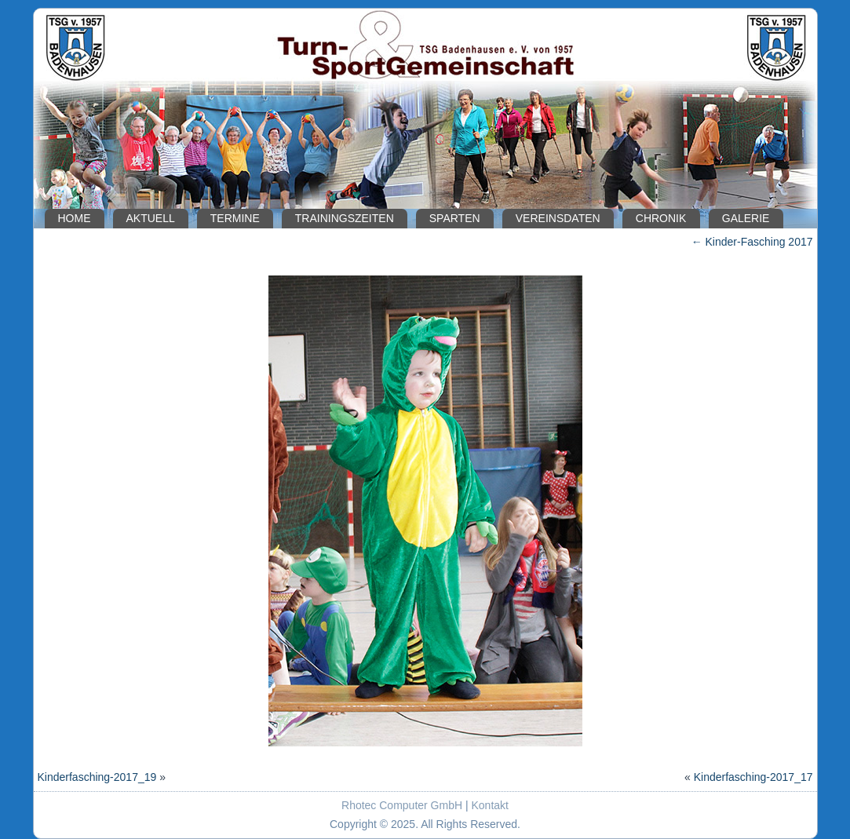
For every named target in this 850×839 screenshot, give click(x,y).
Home (74, 218)
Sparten (454, 218)
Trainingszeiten (344, 218)
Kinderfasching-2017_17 (753, 777)
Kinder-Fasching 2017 (752, 241)
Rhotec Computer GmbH (401, 805)
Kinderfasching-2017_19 (97, 777)
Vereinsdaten (558, 218)
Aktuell (150, 218)
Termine (235, 218)
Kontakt (490, 805)
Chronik (661, 218)
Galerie (746, 218)
